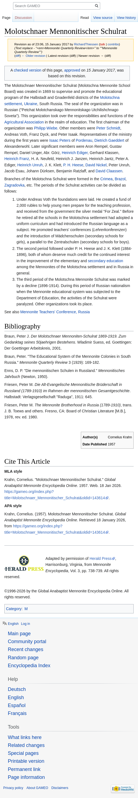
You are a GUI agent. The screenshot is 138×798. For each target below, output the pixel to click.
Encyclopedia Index (29, 665)
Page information (26, 777)
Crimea (106, 179)
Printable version (26, 761)
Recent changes (25, 649)
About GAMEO (37, 788)
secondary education (105, 261)
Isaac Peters (59, 140)
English (13, 624)
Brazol (120, 179)
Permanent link (24, 769)
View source (103, 18)
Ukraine (30, 104)
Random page (23, 657)
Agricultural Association (24, 122)
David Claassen (109, 171)
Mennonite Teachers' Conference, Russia (55, 312)
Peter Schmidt (108, 128)
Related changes (26, 745)
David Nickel (96, 165)
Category (14, 609)
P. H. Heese (73, 165)
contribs (113, 44)
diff (18, 55)
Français (17, 713)
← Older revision (33, 55)
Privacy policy (13, 788)
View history (126, 18)
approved (72, 70)
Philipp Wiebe (45, 128)
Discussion (23, 18)
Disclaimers (59, 788)
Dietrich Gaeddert (109, 140)
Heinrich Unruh (29, 165)
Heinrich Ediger (75, 152)
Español (17, 705)
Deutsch (17, 689)
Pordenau (84, 140)
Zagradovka (14, 185)
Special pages (23, 753)
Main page (19, 633)
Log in (25, 624)
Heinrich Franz (16, 158)
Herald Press (101, 558)
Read (85, 18)
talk (102, 44)
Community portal (27, 641)
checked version (27, 70)
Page (6, 18)
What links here (25, 737)
